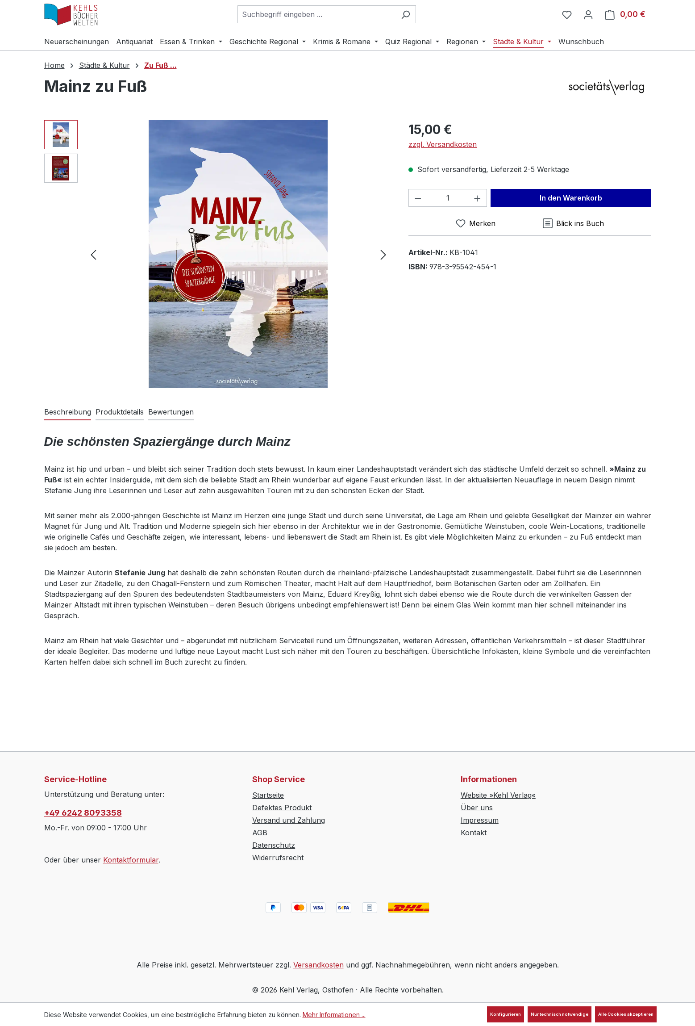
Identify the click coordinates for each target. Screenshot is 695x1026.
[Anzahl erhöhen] (477, 198)
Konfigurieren (505, 1014)
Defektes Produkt (282, 807)
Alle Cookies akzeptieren (625, 1014)
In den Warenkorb (571, 197)
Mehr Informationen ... (334, 1014)
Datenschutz (273, 845)
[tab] (67, 412)
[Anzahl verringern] (417, 198)
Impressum (480, 820)
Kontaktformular (130, 859)
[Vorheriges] (93, 253)
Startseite (268, 795)
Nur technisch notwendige (559, 1014)
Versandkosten (318, 964)
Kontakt (474, 832)
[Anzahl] (448, 198)
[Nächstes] (383, 253)
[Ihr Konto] (588, 14)
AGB (259, 832)
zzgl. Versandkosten (442, 144)
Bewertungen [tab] (171, 411)
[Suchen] (405, 14)
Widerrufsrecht (278, 857)
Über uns (477, 807)
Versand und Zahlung (288, 820)
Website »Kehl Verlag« (498, 795)
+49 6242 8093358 (83, 812)
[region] (217, 254)
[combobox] (316, 14)
